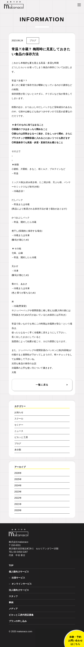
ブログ (32, 40)
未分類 (17, 450)
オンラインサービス (22, 584)
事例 (11, 602)
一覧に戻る (42, 385)
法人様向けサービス (19, 590)
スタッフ (13, 596)
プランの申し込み (18, 621)
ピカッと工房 (21, 437)
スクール (18, 418)
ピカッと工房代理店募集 (21, 615)
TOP (11, 565)
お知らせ (18, 412)
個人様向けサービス (19, 571)
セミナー (18, 425)
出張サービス (18, 578)
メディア (13, 608)
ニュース (18, 431)
